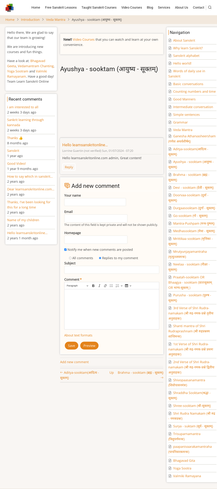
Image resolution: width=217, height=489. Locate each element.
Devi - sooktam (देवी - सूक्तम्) (193, 187)
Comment (71, 279)
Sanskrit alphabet (186, 55)
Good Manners (184, 99)
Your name (72, 195)
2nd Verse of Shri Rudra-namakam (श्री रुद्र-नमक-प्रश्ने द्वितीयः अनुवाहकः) (191, 367)
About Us (181, 7)
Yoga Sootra (182, 468)
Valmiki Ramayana (187, 476)
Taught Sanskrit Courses (98, 7)
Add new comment (74, 362)
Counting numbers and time (194, 91)
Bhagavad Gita (184, 460)
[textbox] (111, 309)
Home (35, 7)
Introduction (30, 19)
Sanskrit (13, 150)
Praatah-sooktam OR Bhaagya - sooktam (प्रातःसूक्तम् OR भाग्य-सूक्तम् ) (190, 282)
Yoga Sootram (17, 71)
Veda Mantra (55, 19)
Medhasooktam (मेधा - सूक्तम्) (194, 231)
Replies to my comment (120, 258)
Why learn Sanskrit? (188, 48)
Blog (150, 7)
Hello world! (182, 63)
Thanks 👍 (15, 138)
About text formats (78, 335)
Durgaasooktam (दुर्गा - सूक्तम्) (194, 208)
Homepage (72, 233)
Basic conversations (188, 84)
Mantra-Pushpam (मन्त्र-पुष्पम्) (193, 223)
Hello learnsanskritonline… (85, 145)
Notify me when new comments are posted (100, 249)
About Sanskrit (184, 40)
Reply (69, 167)
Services (164, 7)
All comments (82, 258)
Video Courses (131, 7)
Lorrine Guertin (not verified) (81, 151)
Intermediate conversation (193, 107)
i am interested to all (22, 107)
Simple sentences (186, 114)
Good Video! (16, 163)
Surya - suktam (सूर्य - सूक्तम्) (193, 426)
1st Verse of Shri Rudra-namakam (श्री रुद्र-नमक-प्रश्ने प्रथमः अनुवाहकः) (190, 349)
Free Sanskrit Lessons (61, 7)
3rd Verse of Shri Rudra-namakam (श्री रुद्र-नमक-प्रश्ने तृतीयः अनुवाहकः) (191, 313)
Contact (198, 7)
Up (111, 372)
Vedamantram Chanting (36, 66)
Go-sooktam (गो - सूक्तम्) (190, 215)
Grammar (180, 122)
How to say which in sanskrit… (30, 176)
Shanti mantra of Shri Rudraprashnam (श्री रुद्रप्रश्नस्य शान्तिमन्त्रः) (189, 331)
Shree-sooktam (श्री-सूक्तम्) (192, 405)
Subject (69, 263)
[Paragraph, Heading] (77, 285)
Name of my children (23, 220)
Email (68, 212)
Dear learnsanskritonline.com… (30, 189)
